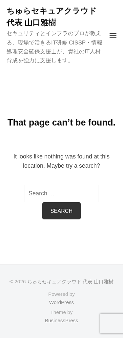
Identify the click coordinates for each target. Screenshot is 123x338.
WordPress (61, 302)
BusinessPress (61, 320)
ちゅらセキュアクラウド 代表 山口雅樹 (70, 281)
